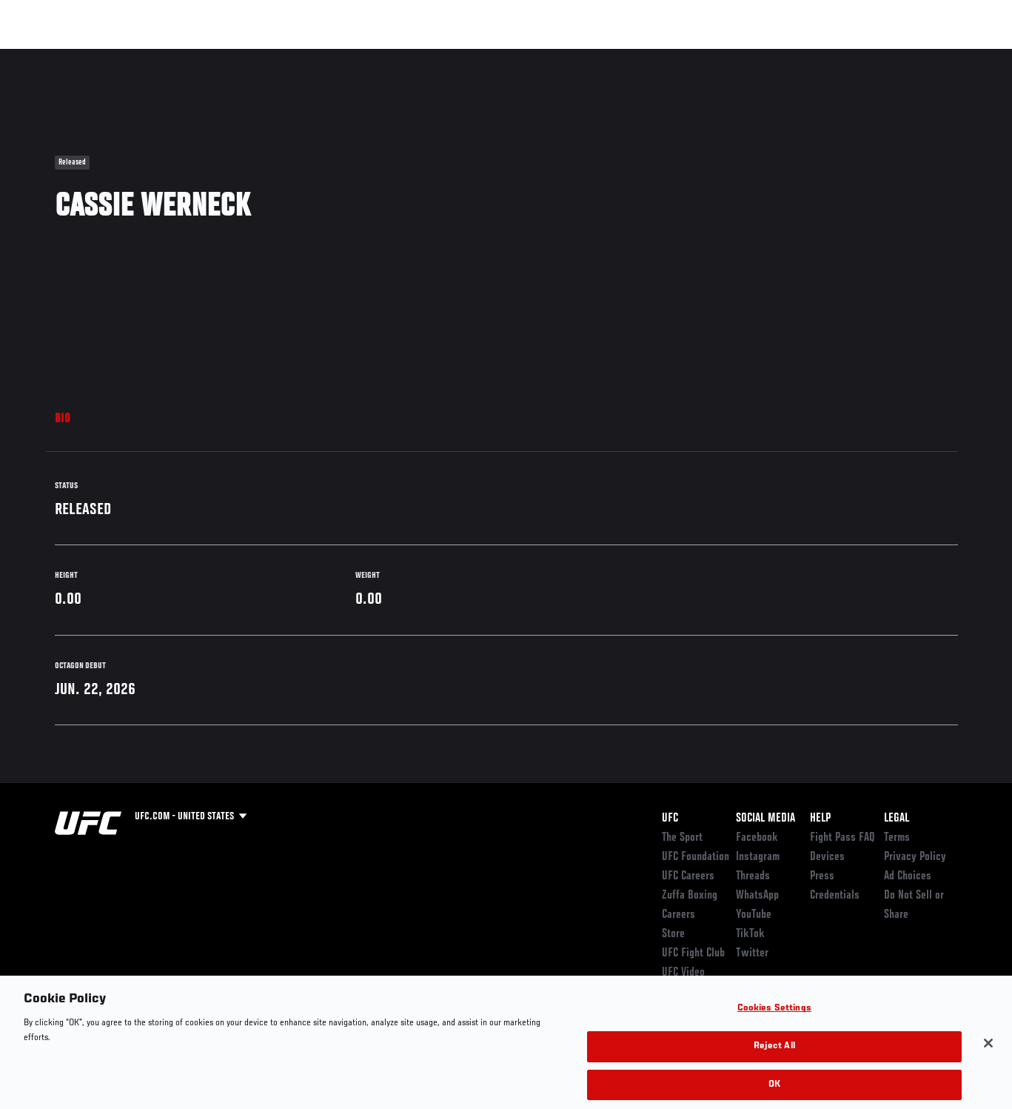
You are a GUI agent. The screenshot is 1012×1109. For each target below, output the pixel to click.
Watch (786, 56)
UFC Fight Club (693, 953)
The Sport (682, 838)
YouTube (753, 915)
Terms (897, 838)
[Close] (988, 1060)
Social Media (765, 818)
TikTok (750, 934)
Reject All (774, 1063)
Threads (753, 876)
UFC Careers (688, 876)
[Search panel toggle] (963, 56)
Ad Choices (907, 876)
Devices (827, 857)
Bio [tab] (63, 419)
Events (40, 56)
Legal (896, 818)
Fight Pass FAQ (842, 838)
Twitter (752, 953)
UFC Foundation (695, 857)
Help (820, 818)
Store (673, 934)
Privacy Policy (915, 857)
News (227, 56)
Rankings (103, 56)
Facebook (757, 838)
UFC (670, 818)
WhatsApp (757, 895)
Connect (726, 56)
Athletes (169, 56)
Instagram (758, 857)
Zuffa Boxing (858, 56)
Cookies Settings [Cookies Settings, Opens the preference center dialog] (774, 1025)
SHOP (923, 56)
